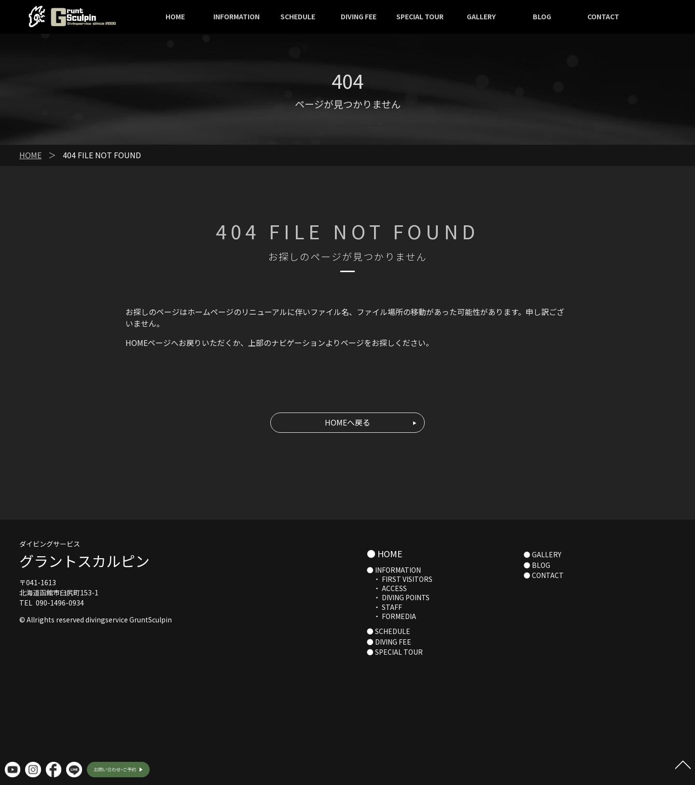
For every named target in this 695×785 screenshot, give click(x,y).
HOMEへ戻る (347, 422)
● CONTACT (544, 575)
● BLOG (537, 565)
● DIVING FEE (389, 642)
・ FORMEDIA (391, 616)
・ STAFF (384, 607)
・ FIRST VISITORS (399, 579)
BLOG (542, 16)
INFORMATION (236, 16)
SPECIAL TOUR (420, 16)
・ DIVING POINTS (398, 597)
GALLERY (481, 16)
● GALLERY (542, 554)
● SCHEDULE (388, 631)
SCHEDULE (297, 16)
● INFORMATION (394, 570)
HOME (175, 16)
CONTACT (603, 16)
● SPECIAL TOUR (395, 652)
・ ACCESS (387, 588)
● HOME (385, 553)
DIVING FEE (358, 16)
